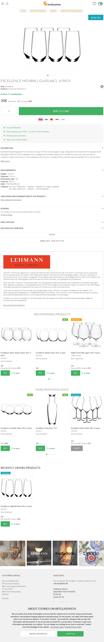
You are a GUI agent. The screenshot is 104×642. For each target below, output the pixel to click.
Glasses (31, 186)
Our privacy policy (57, 627)
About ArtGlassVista (10, 581)
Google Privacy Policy (73, 627)
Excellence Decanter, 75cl (46, 428)
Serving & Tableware (17, 186)
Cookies (5, 598)
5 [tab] (56, 456)
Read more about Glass (11, 592)
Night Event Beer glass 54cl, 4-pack (85, 352)
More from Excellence (52, 389)
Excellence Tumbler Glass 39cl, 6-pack (16, 428)
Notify (77, 448)
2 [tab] (50, 77)
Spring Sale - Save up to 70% (52, 241)
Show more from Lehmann (14, 305)
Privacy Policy (7, 589)
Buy (5, 373)
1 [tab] (48, 77)
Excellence (9, 87)
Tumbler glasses (42, 189)
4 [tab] (55, 77)
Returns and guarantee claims (14, 586)
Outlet (52, 234)
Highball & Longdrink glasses (47, 186)
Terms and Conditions (11, 583)
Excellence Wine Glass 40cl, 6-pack (85, 428)
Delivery (5, 594)
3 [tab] (52, 77)
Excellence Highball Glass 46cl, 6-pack (16, 506)
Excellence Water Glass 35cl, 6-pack (51, 352)
